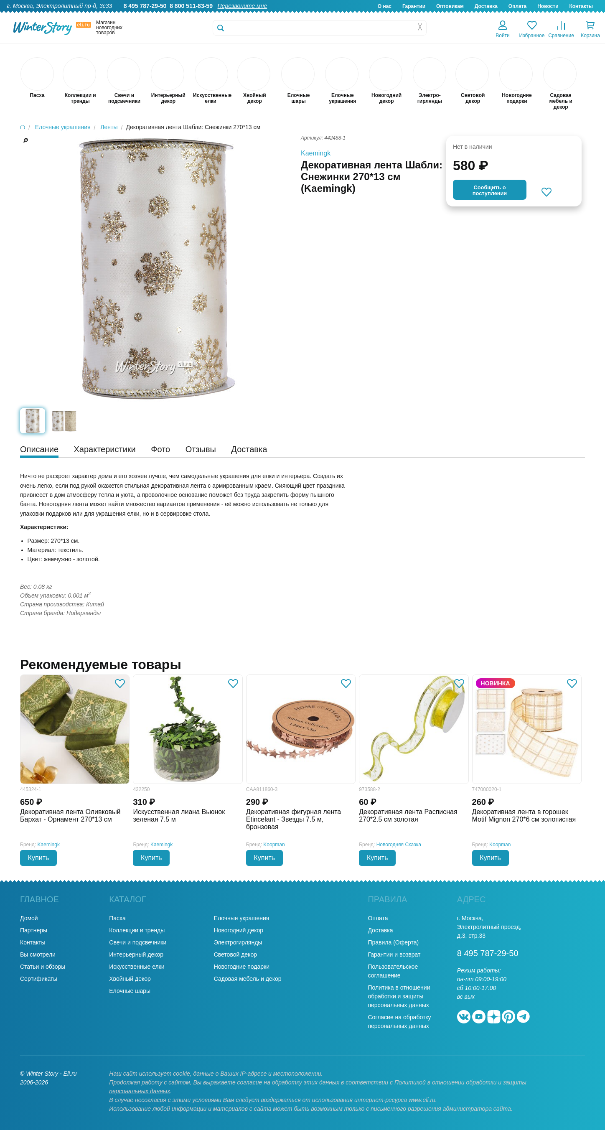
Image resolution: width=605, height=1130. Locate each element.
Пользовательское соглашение (393, 971)
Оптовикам (450, 6)
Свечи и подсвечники (137, 942)
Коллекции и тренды (137, 930)
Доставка (486, 6)
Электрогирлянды (238, 942)
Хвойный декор (130, 978)
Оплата (517, 6)
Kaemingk (315, 153)
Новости (547, 6)
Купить (38, 857)
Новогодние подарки (241, 966)
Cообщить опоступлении (490, 190)
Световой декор (235, 954)
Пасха (117, 918)
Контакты (581, 6)
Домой (29, 918)
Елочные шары (129, 990)
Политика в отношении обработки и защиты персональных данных (399, 996)
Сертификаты (38, 978)
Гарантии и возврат (394, 954)
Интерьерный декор (136, 954)
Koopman (274, 845)
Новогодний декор (238, 930)
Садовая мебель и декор (248, 978)
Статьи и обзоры (42, 966)
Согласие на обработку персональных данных (399, 1021)
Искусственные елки (136, 966)
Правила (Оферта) (393, 942)
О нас (384, 6)
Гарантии (413, 6)
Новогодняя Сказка (398, 845)
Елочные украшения (241, 918)
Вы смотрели (38, 954)
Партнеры (33, 930)
